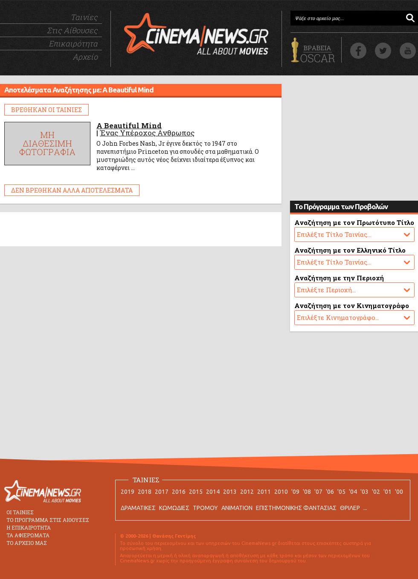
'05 (341, 491)
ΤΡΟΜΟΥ (205, 507)
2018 (144, 491)
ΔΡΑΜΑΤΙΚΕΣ (138, 507)
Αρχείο (85, 57)
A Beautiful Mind (129, 125)
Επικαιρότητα (73, 43)
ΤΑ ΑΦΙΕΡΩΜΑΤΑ (27, 535)
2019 (127, 491)
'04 (353, 491)
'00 (399, 491)
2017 (161, 491)
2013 (230, 491)
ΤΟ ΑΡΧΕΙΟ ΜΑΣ (26, 542)
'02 (376, 491)
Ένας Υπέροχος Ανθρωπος (147, 133)
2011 (264, 491)
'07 (318, 491)
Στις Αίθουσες (72, 30)
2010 (281, 491)
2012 (247, 491)
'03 (364, 491)
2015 (196, 491)
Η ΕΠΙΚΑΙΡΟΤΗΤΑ (28, 527)
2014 (213, 491)
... (365, 507)
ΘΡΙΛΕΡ (350, 507)
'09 (295, 491)
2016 (179, 491)
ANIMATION (237, 507)
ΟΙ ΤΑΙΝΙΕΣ (20, 512)
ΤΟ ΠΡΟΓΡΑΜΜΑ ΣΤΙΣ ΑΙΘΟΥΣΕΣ (47, 519)
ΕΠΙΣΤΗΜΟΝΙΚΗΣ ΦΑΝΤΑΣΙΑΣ (296, 507)
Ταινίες (84, 17)
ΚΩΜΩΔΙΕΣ (174, 507)
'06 (330, 491)
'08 (307, 491)
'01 (387, 491)
